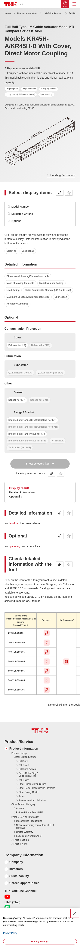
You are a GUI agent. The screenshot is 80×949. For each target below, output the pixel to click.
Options (16, 221)
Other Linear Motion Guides (32, 784)
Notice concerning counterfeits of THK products (35, 826)
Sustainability (19, 876)
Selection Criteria (22, 213)
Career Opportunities (24, 883)
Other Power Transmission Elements (37, 788)
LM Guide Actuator (53, 13)
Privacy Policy (10, 933)
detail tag (14, 523)
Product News (21, 844)
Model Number (20, 206)
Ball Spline (24, 780)
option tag (15, 546)
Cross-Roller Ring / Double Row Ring (28, 774)
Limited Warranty (24, 832)
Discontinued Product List (29, 821)
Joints (21, 796)
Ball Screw (24, 765)
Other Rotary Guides (29, 792)
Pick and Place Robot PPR (29, 812)
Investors (16, 869)
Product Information (27, 13)
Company (16, 862)
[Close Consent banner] (75, 913)
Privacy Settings (40, 941)
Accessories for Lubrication (32, 800)
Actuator (20, 808)
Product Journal (21, 840)
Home (8, 13)
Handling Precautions (62, 175)
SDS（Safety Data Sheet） (30, 836)
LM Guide (23, 761)
